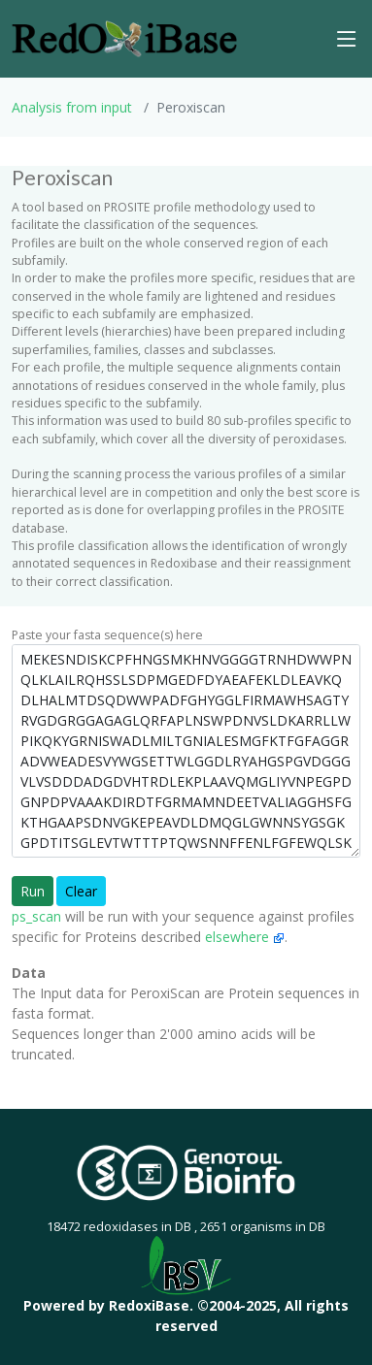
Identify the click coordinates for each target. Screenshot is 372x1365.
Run (32, 891)
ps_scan (36, 916)
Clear (81, 891)
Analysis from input (72, 107)
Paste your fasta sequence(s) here (107, 635)
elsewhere (245, 936)
